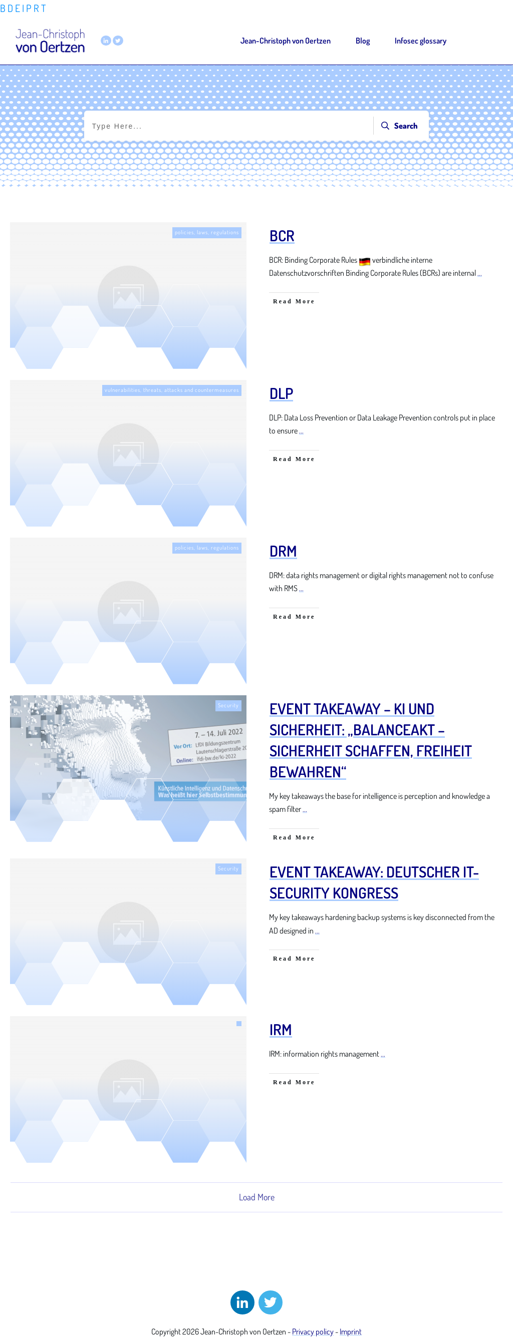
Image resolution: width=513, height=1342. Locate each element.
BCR (282, 235)
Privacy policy (313, 1331)
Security (228, 705)
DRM (283, 550)
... (479, 273)
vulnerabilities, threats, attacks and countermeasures (172, 389)
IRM (281, 1029)
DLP (281, 392)
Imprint (351, 1331)
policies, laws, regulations (207, 232)
